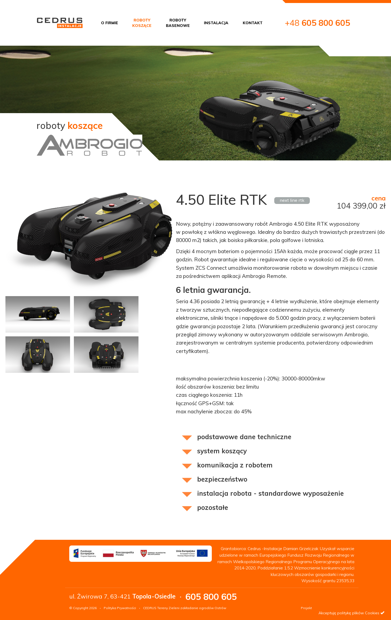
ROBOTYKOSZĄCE (142, 23)
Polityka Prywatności (120, 608)
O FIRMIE (109, 22)
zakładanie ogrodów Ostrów (203, 608)
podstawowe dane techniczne (244, 437)
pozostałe (212, 507)
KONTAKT (253, 22)
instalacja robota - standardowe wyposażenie (270, 493)
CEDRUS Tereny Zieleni (161, 608)
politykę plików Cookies (358, 612)
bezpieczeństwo (222, 479)
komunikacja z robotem (235, 465)
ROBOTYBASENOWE (178, 23)
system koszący (222, 451)
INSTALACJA (216, 22)
